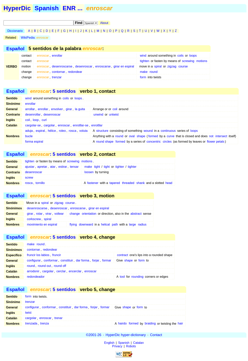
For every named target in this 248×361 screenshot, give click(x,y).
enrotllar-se (80, 125)
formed (153, 136)
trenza (44, 323)
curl (44, 120)
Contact (156, 335)
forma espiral (34, 141)
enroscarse (103, 66)
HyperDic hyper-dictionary (126, 335)
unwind (98, 114)
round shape (105, 141)
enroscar (64, 125)
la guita (80, 109)
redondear (75, 71)
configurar (34, 260)
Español (15, 48)
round (154, 71)
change (75, 213)
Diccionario (15, 30)
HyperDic (17, 8)
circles (167, 141)
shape (141, 136)
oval (132, 136)
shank (140, 183)
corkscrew (34, 219)
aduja (29, 130)
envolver (57, 109)
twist (28, 312)
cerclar (61, 271)
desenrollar (32, 114)
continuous (168, 130)
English (109, 342)
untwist (114, 114)
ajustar (29, 166)
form (143, 77)
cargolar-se (33, 125)
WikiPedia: (34, 37)
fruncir (56, 255)
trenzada (31, 323)
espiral (40, 130)
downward (86, 224)
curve (170, 136)
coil (115, 109)
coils (180, 55)
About (104, 23)
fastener (92, 183)
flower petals (215, 141)
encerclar (75, 271)
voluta (83, 130)
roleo (62, 130)
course (183, 66)
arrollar (30, 109)
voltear (59, 213)
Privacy (117, 346)
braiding (150, 323)
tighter (119, 166)
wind (143, 55)
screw (29, 177)
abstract (136, 213)
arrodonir (33, 271)
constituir (67, 260)
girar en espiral (124, 66)
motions (201, 61)
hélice (52, 130)
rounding (137, 276)
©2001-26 (93, 335)
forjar (95, 260)
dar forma (82, 260)
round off (60, 265)
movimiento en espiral (42, 224)
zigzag (171, 66)
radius (142, 224)
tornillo (40, 183)
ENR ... (73, 8)
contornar (58, 71)
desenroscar (83, 66)
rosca (72, 130)
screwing (188, 61)
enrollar (57, 55)
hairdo (122, 323)
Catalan (138, 342)
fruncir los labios (38, 255)
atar (52, 166)
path (115, 224)
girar (69, 109)
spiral (158, 66)
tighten (144, 61)
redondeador (36, 276)
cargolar (49, 125)
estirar (62, 166)
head (168, 183)
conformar (51, 260)
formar (106, 260)
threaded (128, 183)
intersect (221, 136)
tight (97, 166)
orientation (89, 213)
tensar (74, 166)
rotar (39, 213)
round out (44, 265)
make (143, 71)
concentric (154, 141)
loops (193, 55)
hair (180, 323)
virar (48, 213)
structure (102, 130)
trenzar (57, 77)
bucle (29, 136)
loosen (89, 172)
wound (148, 130)
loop (36, 120)
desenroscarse (62, 66)
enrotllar (96, 125)
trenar (58, 318)
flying (73, 224)
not (211, 136)
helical (105, 224)
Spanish (47, 8)
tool (122, 276)
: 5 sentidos (53, 91)
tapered (114, 183)
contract (122, 255)
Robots (131, 346)
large (132, 224)
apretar (42, 166)
